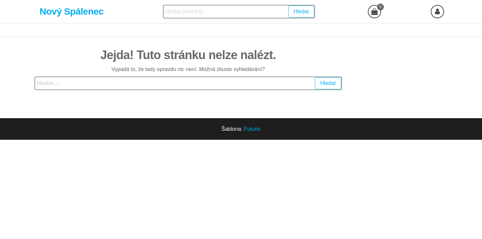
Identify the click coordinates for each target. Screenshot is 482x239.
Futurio (252, 129)
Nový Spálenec (72, 11)
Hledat (301, 11)
